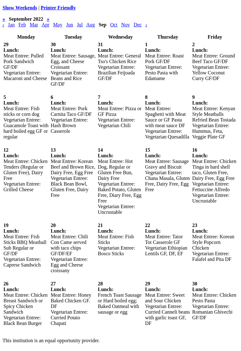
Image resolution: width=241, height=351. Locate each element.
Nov (125, 24)
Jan (11, 24)
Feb (22, 24)
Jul (80, 24)
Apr (45, 24)
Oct (113, 24)
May (57, 24)
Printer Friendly (58, 7)
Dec (138, 24)
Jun (69, 24)
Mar (34, 24)
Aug (90, 24)
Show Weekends (20, 7)
